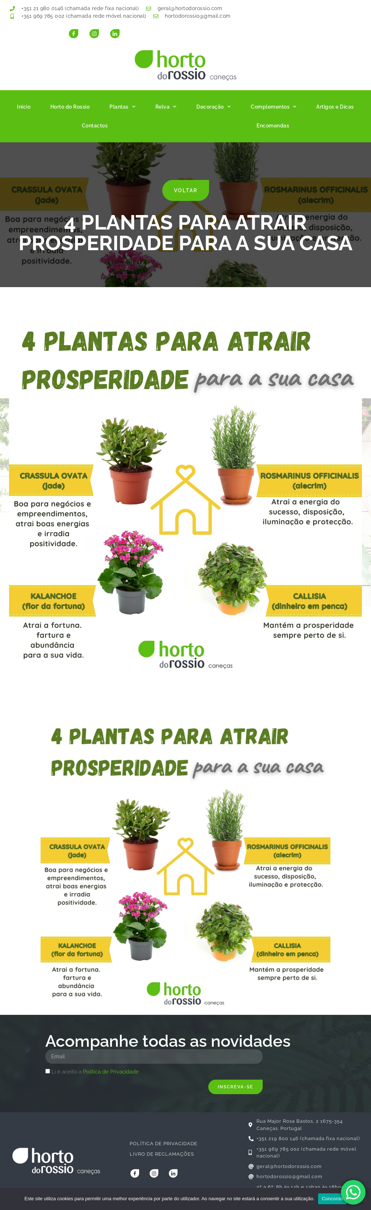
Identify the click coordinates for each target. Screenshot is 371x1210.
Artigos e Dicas (335, 107)
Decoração (213, 106)
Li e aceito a (95, 1072)
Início (23, 107)
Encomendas (273, 126)
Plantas (122, 106)
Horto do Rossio (70, 107)
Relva (166, 106)
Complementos (274, 106)
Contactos (95, 126)
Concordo (332, 1198)
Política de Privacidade (111, 1072)
